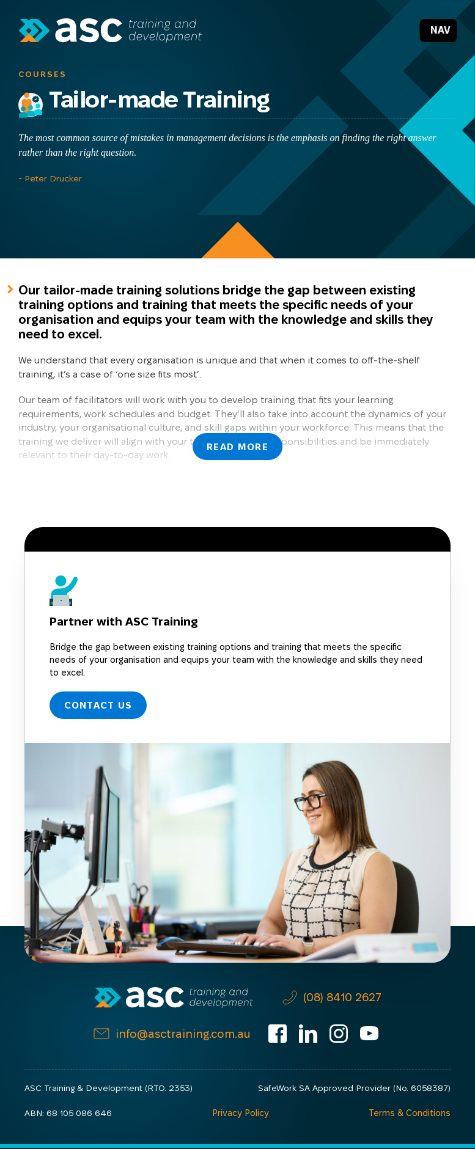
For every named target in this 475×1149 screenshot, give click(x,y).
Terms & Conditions (410, 1114)
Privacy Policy (241, 1114)
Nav (440, 30)
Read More (237, 445)
